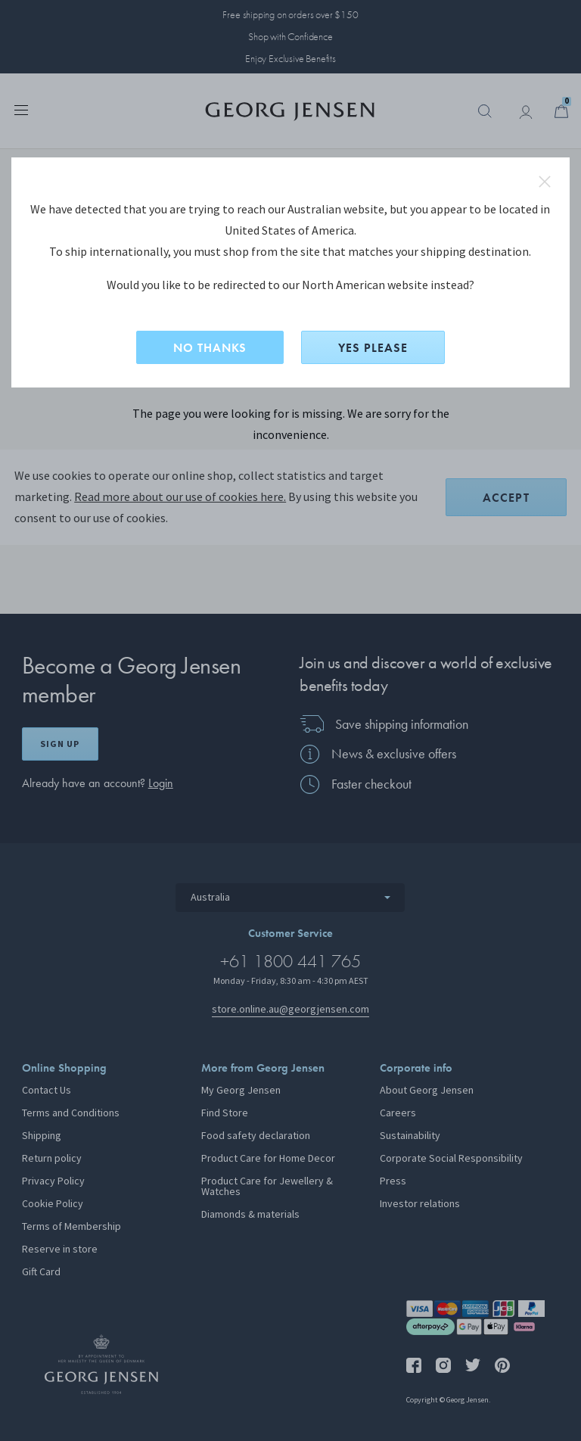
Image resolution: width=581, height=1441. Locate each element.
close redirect (545, 181)
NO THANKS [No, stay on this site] (210, 348)
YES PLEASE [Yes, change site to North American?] (373, 348)
